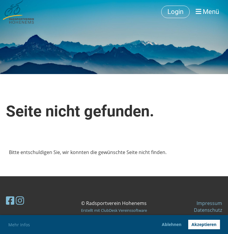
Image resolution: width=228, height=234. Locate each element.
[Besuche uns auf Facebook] (10, 200)
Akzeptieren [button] (203, 224)
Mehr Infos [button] (19, 224)
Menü (207, 11)
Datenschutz (208, 210)
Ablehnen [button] (171, 224)
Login (175, 11)
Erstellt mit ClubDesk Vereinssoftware (114, 210)
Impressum (209, 203)
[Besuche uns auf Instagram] (20, 200)
